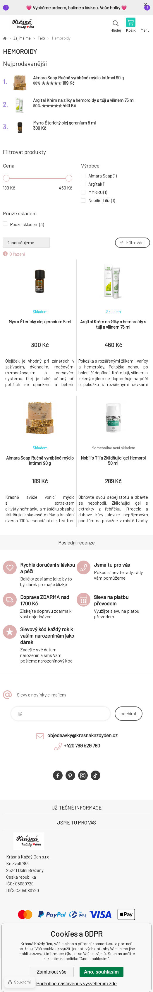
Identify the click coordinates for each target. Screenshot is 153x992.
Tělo (41, 38)
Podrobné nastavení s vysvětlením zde (76, 983)
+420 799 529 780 (82, 745)
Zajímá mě (22, 38)
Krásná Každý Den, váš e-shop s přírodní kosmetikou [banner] (23, 25)
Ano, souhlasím (101, 971)
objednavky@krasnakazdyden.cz (82, 735)
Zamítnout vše (51, 971)
